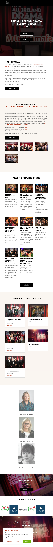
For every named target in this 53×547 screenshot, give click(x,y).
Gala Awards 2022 (13, 371)
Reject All (18, 541)
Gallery (26, 39)
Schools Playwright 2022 (14, 320)
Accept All (27, 541)
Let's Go (26, 34)
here (26, 127)
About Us (26, 489)
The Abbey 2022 (12, 346)
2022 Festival (10, 323)
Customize (9, 541)
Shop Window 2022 (35, 319)
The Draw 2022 (34, 344)
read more (9, 325)
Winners (12, 89)
